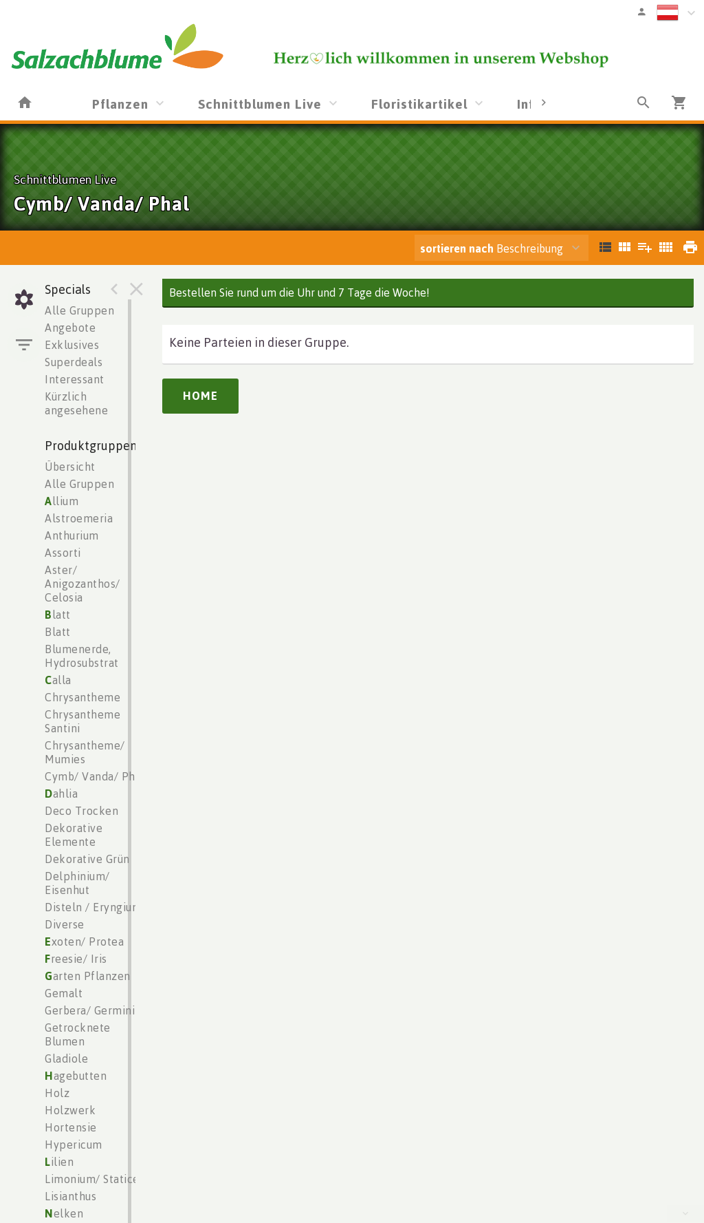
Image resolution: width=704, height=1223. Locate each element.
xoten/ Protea (84, 941)
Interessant (74, 379)
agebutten (76, 1076)
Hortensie (71, 1127)
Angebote (70, 327)
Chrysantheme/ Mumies (85, 752)
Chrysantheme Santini (82, 721)
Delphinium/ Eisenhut (77, 883)
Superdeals (73, 362)
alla (58, 680)
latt (58, 614)
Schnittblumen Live (260, 103)
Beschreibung (491, 248)
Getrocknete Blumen (78, 1034)
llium (61, 501)
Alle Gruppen (79, 310)
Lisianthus (70, 1196)
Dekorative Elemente (73, 835)
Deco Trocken (81, 811)
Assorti (63, 553)
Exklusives (72, 345)
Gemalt (63, 993)
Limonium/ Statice (92, 1179)
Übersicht (70, 467)
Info (529, 103)
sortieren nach (458, 248)
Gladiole (66, 1058)
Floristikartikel (419, 103)
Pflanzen (120, 103)
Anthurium (72, 535)
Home (200, 396)
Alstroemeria (79, 518)
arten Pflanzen (88, 976)
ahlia (61, 793)
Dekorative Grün (87, 859)
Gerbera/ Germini (90, 1010)
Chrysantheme (82, 697)
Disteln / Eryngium (93, 907)
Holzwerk (70, 1110)
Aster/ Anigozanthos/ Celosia (82, 583)
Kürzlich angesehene (76, 403)
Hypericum (73, 1144)
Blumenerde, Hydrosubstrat (82, 656)
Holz (57, 1093)
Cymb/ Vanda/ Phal (95, 776)
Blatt (58, 632)
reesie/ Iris (76, 959)
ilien (59, 1162)
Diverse (65, 924)
